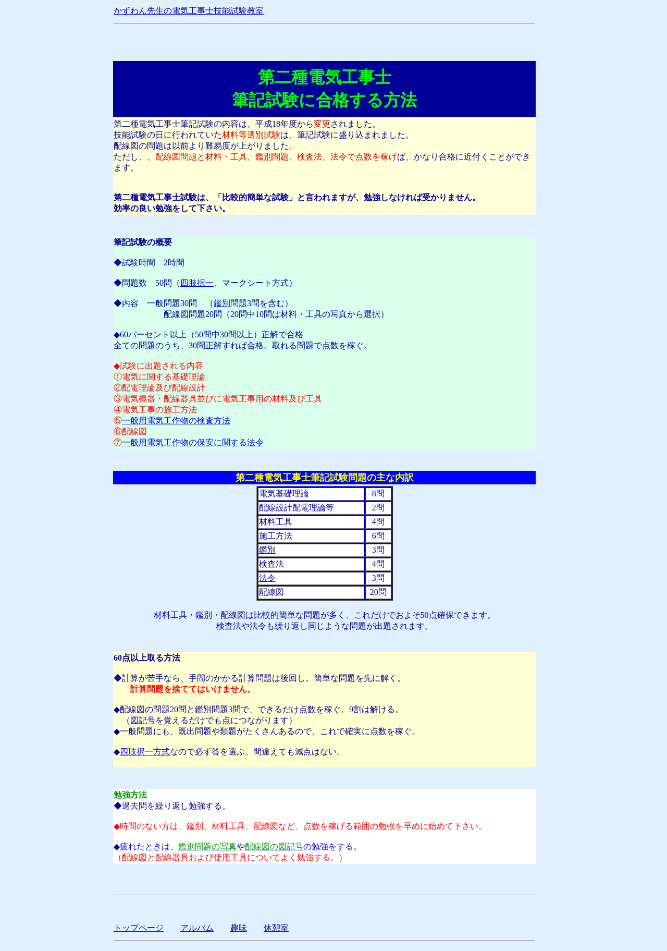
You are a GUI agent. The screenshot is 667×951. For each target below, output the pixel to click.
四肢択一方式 (145, 751)
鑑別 (222, 303)
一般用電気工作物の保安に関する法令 (193, 442)
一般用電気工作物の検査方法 (176, 420)
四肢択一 (197, 282)
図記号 (142, 720)
